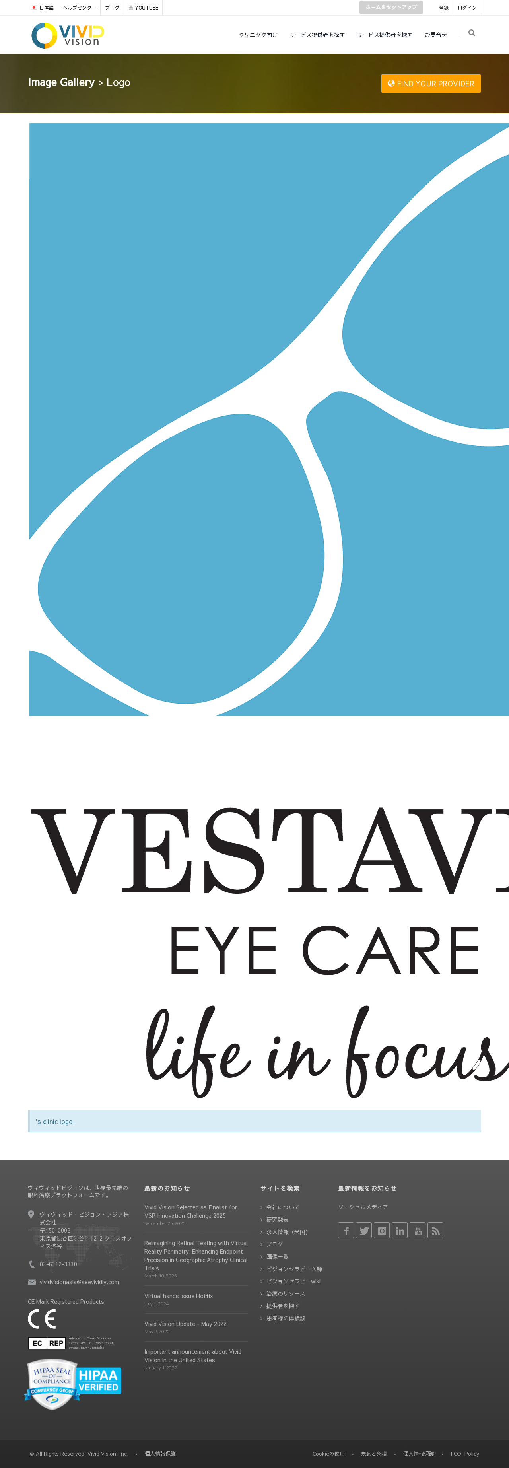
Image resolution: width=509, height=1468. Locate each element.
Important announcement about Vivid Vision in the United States (192, 1355)
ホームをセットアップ (391, 7)
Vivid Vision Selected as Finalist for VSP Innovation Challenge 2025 (190, 1211)
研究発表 (277, 1219)
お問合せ (437, 35)
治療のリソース (285, 1293)
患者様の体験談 (285, 1318)
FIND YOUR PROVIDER (431, 83)
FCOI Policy (465, 1453)
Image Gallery (61, 81)
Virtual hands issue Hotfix (178, 1296)
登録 (444, 7)
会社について (283, 1207)
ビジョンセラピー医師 (294, 1269)
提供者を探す (283, 1306)
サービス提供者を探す (319, 35)
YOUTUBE (143, 7)
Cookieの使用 (329, 1453)
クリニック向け (259, 35)
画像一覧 (277, 1256)
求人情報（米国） (288, 1232)
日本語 (42, 7)
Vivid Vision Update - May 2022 (185, 1324)
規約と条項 (374, 1453)
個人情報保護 (418, 1453)
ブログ (112, 7)
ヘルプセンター (79, 7)
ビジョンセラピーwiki (293, 1281)
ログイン (467, 7)
